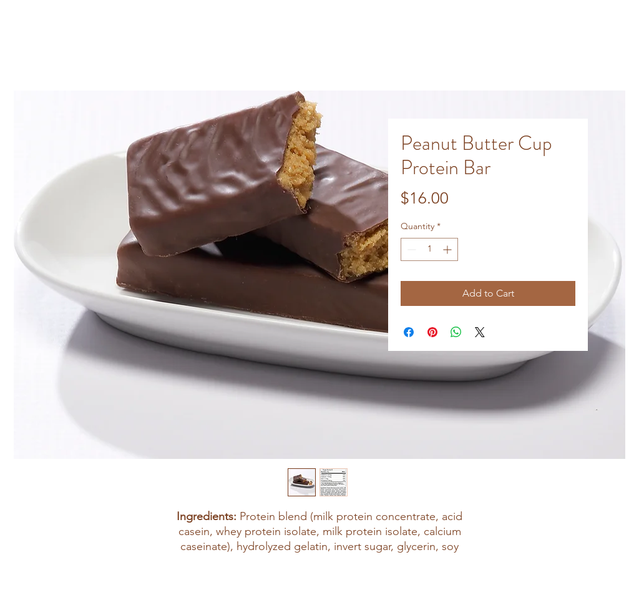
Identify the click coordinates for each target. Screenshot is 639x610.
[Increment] (448, 249)
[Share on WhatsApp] (456, 332)
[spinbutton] (429, 249)
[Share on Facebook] (408, 332)
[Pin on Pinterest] (432, 332)
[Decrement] (410, 249)
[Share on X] (479, 332)
